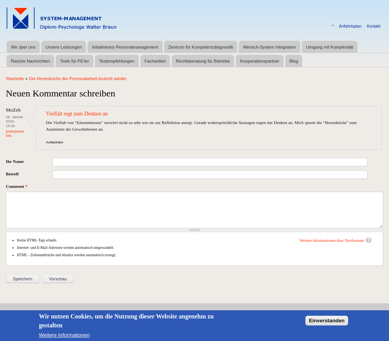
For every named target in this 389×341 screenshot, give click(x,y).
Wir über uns (23, 47)
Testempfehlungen (117, 61)
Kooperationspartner (259, 61)
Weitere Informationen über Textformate (332, 240)
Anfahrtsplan (350, 26)
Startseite (15, 78)
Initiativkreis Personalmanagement (125, 47)
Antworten (54, 142)
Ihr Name (15, 161)
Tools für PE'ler (74, 61)
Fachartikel (155, 61)
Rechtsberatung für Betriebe (203, 61)
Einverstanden (327, 322)
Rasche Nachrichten (30, 61)
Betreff (12, 173)
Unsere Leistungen (64, 47)
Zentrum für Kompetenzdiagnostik (200, 47)
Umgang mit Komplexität (329, 47)
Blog (293, 61)
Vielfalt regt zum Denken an (77, 113)
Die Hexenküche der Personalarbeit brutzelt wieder (77, 78)
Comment (16, 186)
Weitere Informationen (64, 337)
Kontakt (373, 26)
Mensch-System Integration (269, 47)
